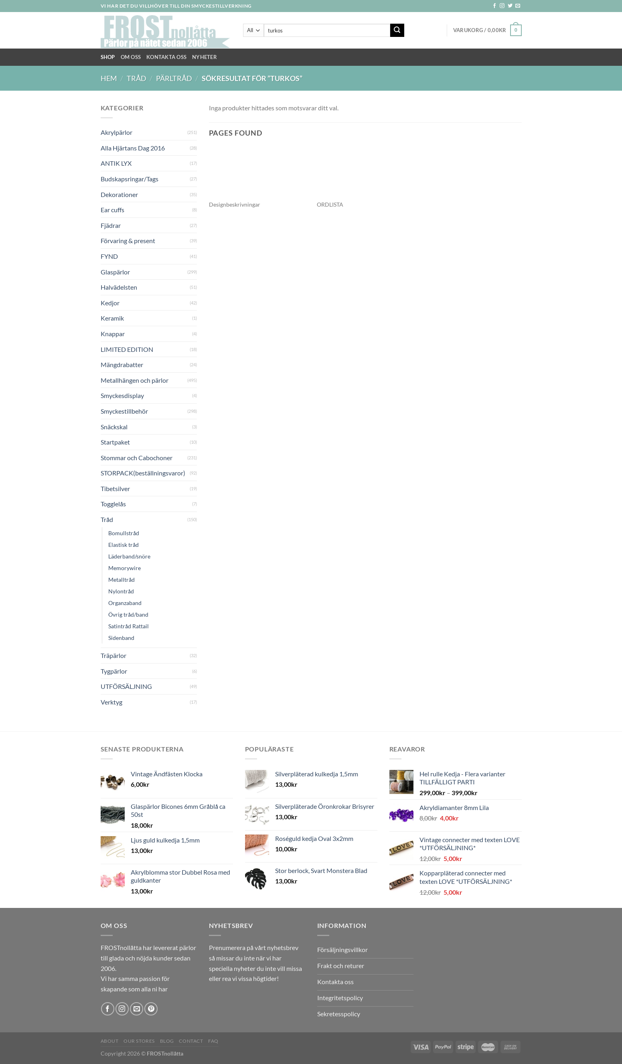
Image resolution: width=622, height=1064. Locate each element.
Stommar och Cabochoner (136, 457)
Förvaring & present (128, 240)
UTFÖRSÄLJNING (126, 686)
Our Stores (139, 1041)
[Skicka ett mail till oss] (517, 6)
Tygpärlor (114, 671)
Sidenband (121, 637)
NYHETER (204, 57)
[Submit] (397, 30)
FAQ (213, 1041)
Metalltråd (121, 579)
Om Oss (131, 57)
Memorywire (124, 567)
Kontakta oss (166, 57)
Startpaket (115, 442)
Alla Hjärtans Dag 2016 (133, 148)
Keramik (112, 318)
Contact (191, 1041)
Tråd (136, 78)
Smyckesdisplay (122, 395)
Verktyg (111, 702)
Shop (108, 57)
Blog (167, 1041)
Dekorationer (119, 194)
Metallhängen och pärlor (134, 380)
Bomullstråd (123, 533)
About (110, 1041)
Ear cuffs (112, 209)
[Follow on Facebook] (494, 6)
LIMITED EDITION (127, 349)
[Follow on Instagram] (502, 6)
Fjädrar (111, 225)
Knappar (113, 333)
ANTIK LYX (116, 163)
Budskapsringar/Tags (129, 179)
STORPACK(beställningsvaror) (143, 473)
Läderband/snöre (129, 556)
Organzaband (125, 602)
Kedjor (110, 303)
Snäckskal (114, 426)
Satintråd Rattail (128, 626)
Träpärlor (113, 655)
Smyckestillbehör (124, 411)
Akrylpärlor (116, 132)
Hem (109, 78)
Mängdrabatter (122, 364)
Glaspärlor (115, 272)
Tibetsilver (115, 488)
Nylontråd (121, 591)
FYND (109, 256)
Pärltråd (174, 78)
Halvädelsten (119, 287)
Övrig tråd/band (128, 614)
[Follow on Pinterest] (151, 1008)
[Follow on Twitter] (510, 6)
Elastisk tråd (123, 544)
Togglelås (113, 504)
